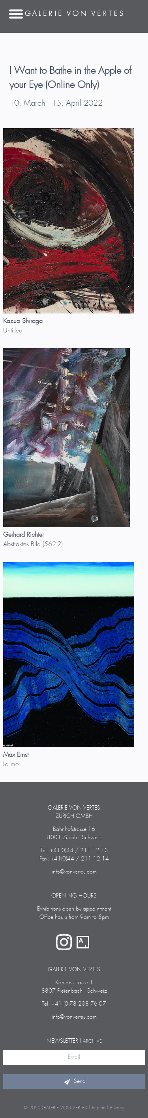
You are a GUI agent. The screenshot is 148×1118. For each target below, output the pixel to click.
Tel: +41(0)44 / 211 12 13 (74, 850)
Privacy (117, 1108)
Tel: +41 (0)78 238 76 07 (74, 1004)
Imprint (98, 1108)
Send (74, 1081)
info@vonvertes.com (74, 872)
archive (92, 1041)
